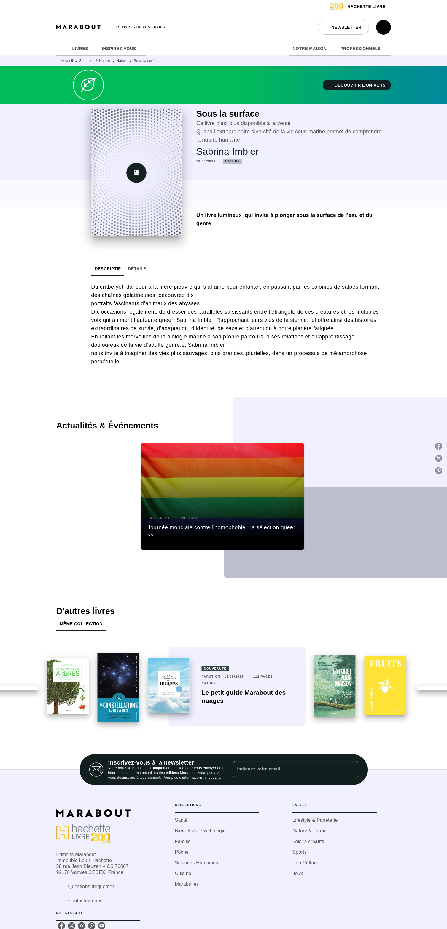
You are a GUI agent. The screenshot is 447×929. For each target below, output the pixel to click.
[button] (343, 27)
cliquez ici (213, 778)
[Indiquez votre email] (288, 769)
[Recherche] (383, 27)
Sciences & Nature (94, 61)
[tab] (62, 48)
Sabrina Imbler (227, 151)
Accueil (67, 61)
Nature (122, 61)
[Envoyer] (351, 769)
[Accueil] (81, 27)
